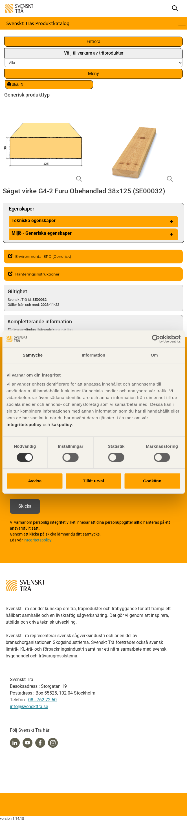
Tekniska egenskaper (93, 221)
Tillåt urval (93, 480)
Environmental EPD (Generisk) (39, 256)
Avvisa (34, 480)
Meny (93, 73)
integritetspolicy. (38, 540)
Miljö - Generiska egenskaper (93, 234)
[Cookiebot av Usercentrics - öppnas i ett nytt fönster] (156, 339)
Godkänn (152, 480)
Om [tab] (154, 355)
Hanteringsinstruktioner (34, 274)
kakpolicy (61, 424)
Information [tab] (93, 355)
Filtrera (93, 41)
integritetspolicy (23, 424)
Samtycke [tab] (33, 355)
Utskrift (15, 84)
